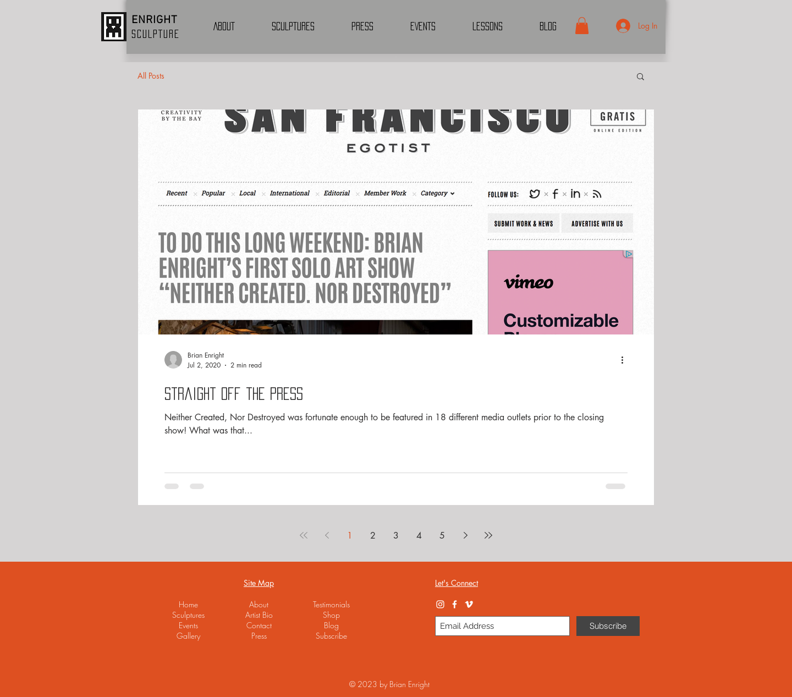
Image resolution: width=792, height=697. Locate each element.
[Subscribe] (608, 626)
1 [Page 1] (350, 535)
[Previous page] (327, 535)
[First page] (304, 535)
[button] (582, 25)
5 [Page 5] (442, 535)
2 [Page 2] (373, 535)
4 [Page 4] (419, 535)
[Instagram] (440, 604)
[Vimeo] (469, 604)
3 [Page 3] (396, 535)
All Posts (151, 75)
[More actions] (625, 359)
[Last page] (488, 535)
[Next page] (465, 535)
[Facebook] (454, 604)
